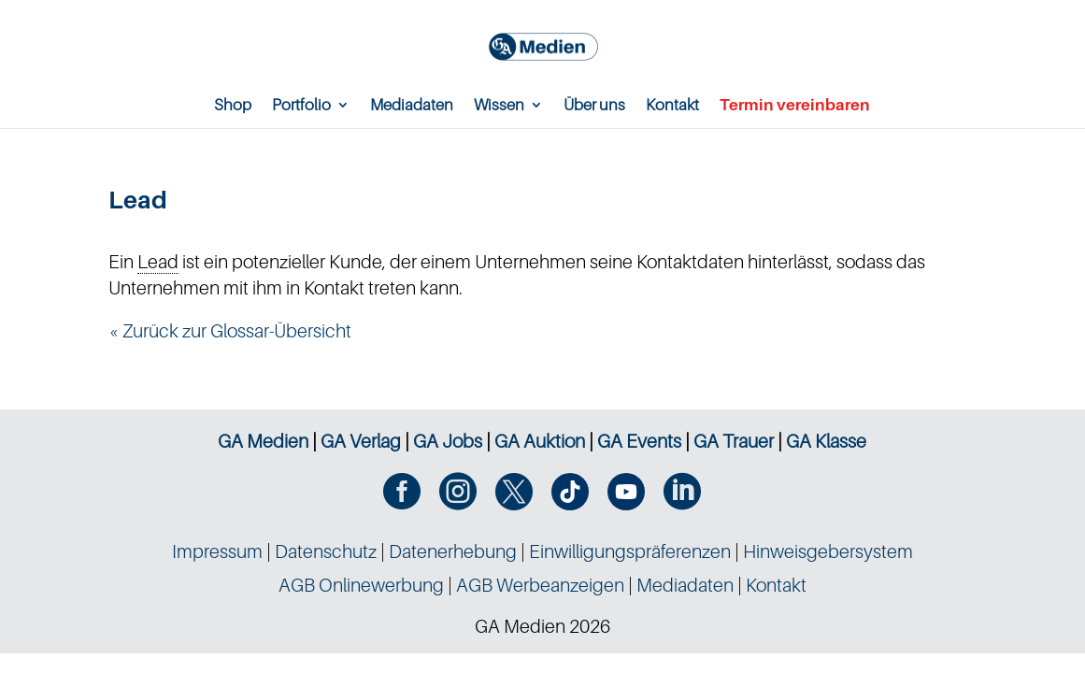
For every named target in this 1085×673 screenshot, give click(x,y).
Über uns (594, 106)
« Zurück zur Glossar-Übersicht (229, 331)
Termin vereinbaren (795, 106)
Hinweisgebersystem (828, 551)
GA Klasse (826, 441)
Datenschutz (326, 551)
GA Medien (263, 441)
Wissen (499, 106)
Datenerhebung (453, 551)
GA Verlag (361, 441)
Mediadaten (411, 106)
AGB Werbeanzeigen (540, 585)
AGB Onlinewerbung (361, 585)
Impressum (217, 551)
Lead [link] (157, 262)
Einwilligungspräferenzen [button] (630, 551)
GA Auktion (539, 441)
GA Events (639, 441)
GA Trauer (733, 441)
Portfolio (301, 106)
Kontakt (672, 106)
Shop (232, 106)
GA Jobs (447, 441)
